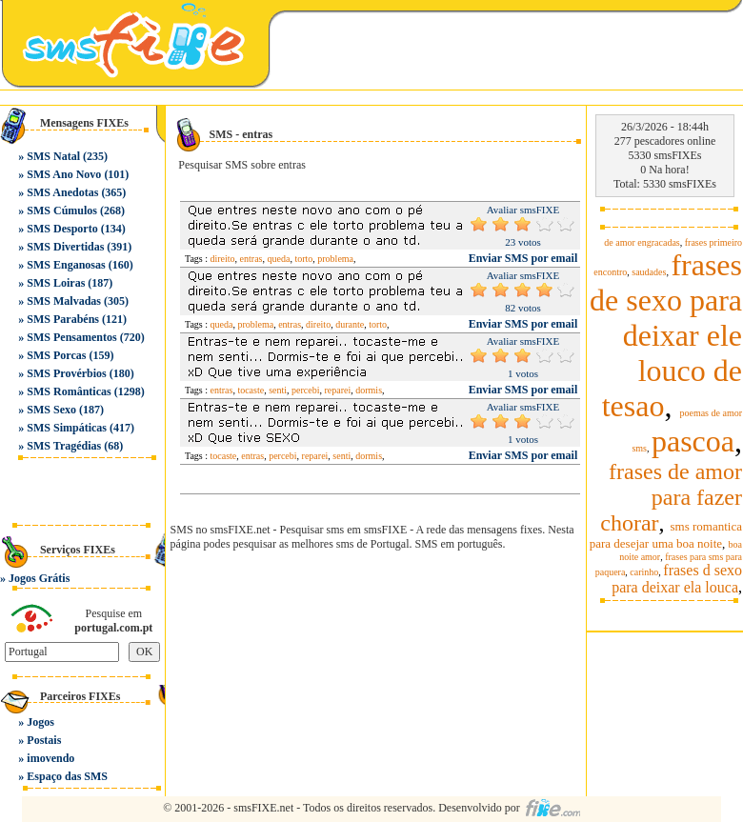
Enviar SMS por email (523, 258)
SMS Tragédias (64, 445)
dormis (368, 390)
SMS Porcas (56, 355)
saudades (649, 272)
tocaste (250, 390)
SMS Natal (53, 156)
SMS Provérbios (66, 373)
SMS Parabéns (63, 319)
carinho (644, 572)
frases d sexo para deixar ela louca (677, 578)
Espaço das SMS (67, 776)
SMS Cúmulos (62, 210)
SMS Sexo (51, 409)
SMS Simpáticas (67, 427)
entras (251, 258)
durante (349, 324)
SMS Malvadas (64, 301)
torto (303, 258)
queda (279, 258)
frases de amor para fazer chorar (671, 497)
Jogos (40, 722)
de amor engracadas (641, 242)
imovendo (50, 758)
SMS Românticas (68, 391)
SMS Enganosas (66, 264)
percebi (305, 390)
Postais (44, 740)
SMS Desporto (62, 228)
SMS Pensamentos (71, 337)
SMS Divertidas (65, 246)
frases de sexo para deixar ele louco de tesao (666, 335)
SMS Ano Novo (64, 174)
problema (335, 258)
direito (223, 258)
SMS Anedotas (62, 192)
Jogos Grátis (39, 578)
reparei (337, 390)
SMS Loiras (56, 283)
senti (278, 390)
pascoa (693, 441)
